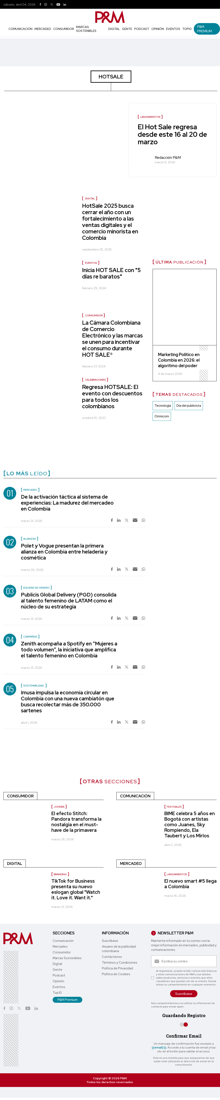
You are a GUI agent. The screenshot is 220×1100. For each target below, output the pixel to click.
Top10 (187, 29)
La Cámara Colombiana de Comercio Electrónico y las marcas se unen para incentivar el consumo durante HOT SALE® (112, 338)
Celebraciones (95, 379)
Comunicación (20, 29)
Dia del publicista (189, 405)
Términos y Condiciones (119, 962)
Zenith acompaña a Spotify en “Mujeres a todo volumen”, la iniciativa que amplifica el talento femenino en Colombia (69, 649)
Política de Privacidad (117, 968)
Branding (60, 874)
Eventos (173, 29)
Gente (127, 29)
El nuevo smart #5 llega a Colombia (190, 884)
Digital (114, 29)
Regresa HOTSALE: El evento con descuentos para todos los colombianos (112, 396)
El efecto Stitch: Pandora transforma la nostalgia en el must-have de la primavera (76, 821)
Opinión (157, 29)
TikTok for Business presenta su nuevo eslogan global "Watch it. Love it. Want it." (75, 889)
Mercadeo (43, 29)
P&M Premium (204, 28)
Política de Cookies (116, 974)
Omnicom (162, 416)
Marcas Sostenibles (86, 29)
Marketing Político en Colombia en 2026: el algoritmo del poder (179, 360)
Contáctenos (112, 957)
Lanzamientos (177, 874)
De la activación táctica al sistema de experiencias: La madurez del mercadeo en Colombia (67, 502)
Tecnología (163, 405)
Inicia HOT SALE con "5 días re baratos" (111, 273)
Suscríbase (110, 941)
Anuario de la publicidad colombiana (119, 948)
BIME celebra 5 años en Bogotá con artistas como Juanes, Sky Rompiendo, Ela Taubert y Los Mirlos (189, 824)
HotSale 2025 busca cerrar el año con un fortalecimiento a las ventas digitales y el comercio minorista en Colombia (110, 221)
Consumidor (63, 29)
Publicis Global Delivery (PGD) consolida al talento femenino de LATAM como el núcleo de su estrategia (68, 600)
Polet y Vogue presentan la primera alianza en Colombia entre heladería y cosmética (64, 551)
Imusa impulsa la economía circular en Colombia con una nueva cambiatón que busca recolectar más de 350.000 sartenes (67, 701)
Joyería (59, 806)
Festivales (174, 806)
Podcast (141, 29)
